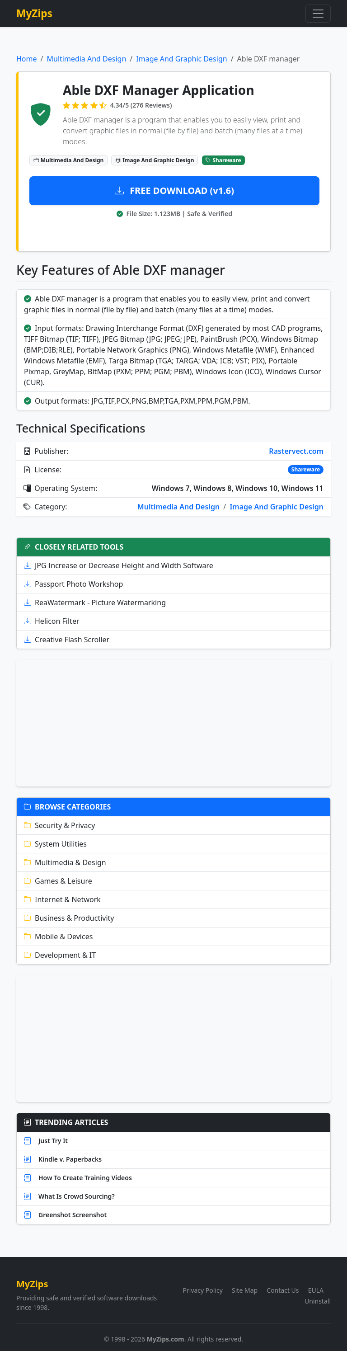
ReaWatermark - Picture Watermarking (95, 602)
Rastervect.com (296, 451)
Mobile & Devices (58, 936)
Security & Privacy (59, 825)
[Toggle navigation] (318, 14)
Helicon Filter (52, 621)
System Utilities (55, 844)
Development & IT (60, 955)
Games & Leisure (58, 881)
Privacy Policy (203, 1290)
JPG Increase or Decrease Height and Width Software (118, 565)
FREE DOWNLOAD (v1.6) (174, 190)
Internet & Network (62, 899)
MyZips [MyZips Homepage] (34, 13)
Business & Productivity (69, 918)
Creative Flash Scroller (66, 640)
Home (26, 59)
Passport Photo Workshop (73, 584)
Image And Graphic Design (181, 59)
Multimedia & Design (65, 862)
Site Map (245, 1290)
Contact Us (283, 1290)
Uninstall (318, 1301)
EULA (316, 1290)
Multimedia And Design (86, 59)
